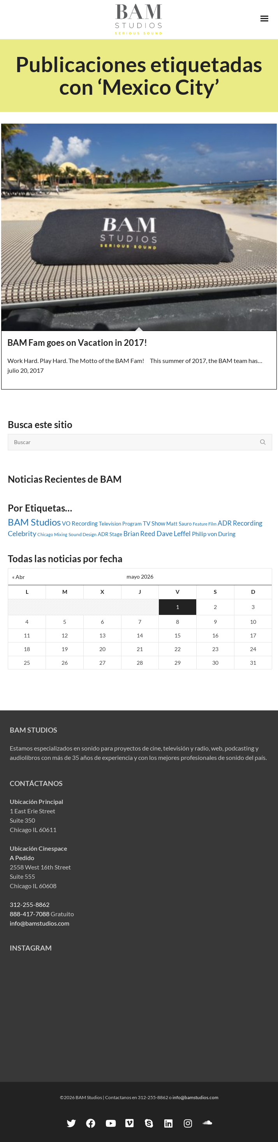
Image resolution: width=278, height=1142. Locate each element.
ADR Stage (110, 534)
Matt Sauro (179, 524)
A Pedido (22, 857)
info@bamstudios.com (39, 923)
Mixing (60, 534)
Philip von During (214, 533)
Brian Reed (139, 534)
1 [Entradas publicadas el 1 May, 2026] (177, 607)
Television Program (120, 524)
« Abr (18, 577)
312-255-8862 (29, 904)
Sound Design (83, 534)
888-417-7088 (29, 913)
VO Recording (80, 523)
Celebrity (22, 533)
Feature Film (204, 523)
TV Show (154, 523)
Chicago (45, 534)
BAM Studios (34, 522)
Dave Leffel (174, 533)
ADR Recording (240, 523)
